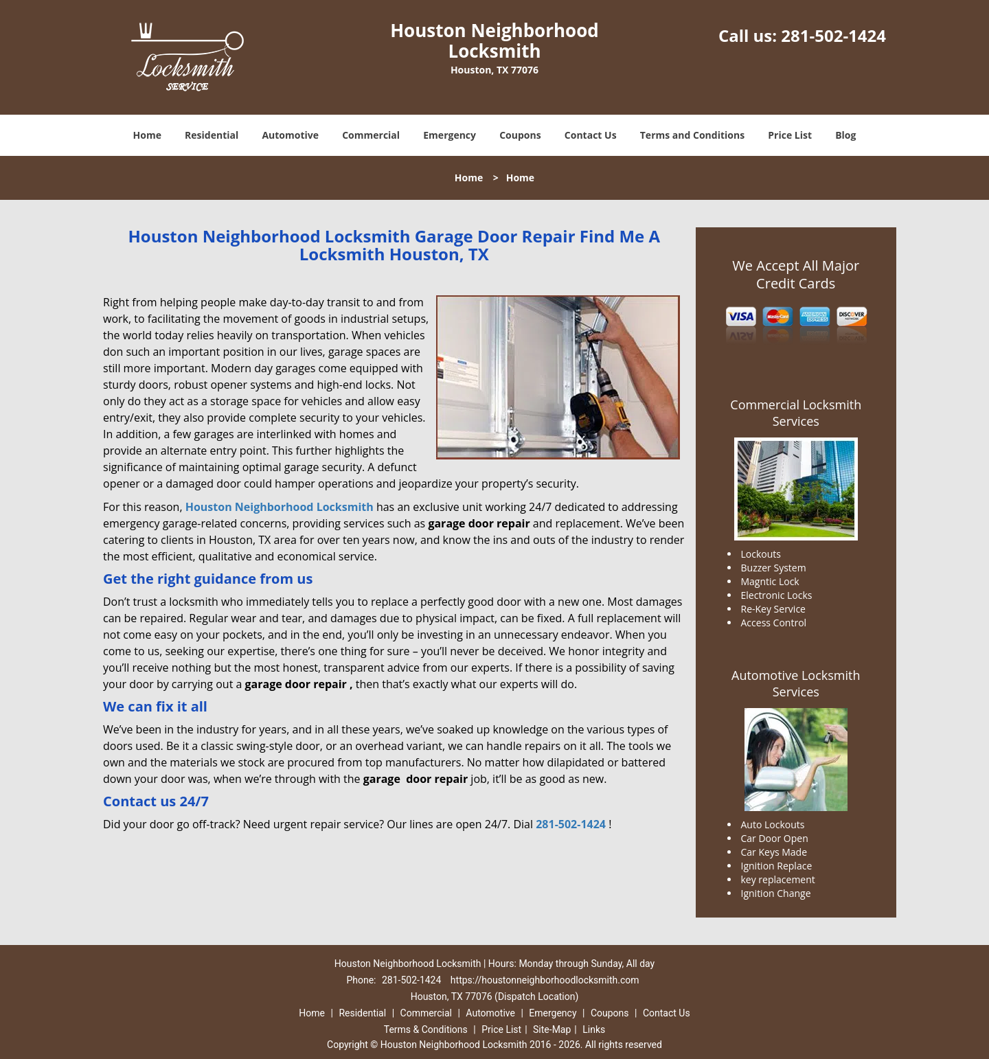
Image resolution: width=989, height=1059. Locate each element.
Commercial (371, 134)
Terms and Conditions (692, 134)
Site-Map (552, 1029)
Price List (790, 134)
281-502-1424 (833, 35)
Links (593, 1029)
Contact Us (591, 134)
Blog (845, 134)
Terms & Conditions (426, 1029)
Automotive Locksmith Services (795, 683)
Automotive (290, 134)
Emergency (449, 134)
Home (147, 134)
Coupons (520, 134)
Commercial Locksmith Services (795, 412)
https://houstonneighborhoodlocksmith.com (545, 980)
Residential (211, 134)
